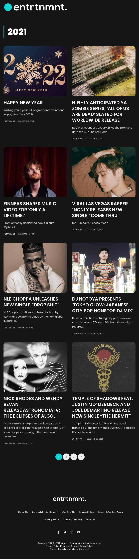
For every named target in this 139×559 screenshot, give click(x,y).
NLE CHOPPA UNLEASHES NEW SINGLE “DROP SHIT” (31, 302)
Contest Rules (57, 549)
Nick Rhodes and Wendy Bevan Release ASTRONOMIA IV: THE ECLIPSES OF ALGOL (33, 407)
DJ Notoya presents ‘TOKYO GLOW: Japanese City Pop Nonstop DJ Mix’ (102, 305)
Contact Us (68, 512)
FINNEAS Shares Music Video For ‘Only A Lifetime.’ (30, 209)
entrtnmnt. (10, 121)
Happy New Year (23, 103)
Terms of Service (73, 519)
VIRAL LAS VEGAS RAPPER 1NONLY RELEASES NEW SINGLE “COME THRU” (100, 209)
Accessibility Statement (45, 512)
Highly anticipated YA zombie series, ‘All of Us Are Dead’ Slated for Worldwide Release (100, 111)
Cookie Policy (86, 512)
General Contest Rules (110, 512)
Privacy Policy (52, 519)
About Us (23, 512)
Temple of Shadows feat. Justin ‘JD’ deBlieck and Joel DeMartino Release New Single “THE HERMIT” (102, 407)
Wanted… (91, 519)
